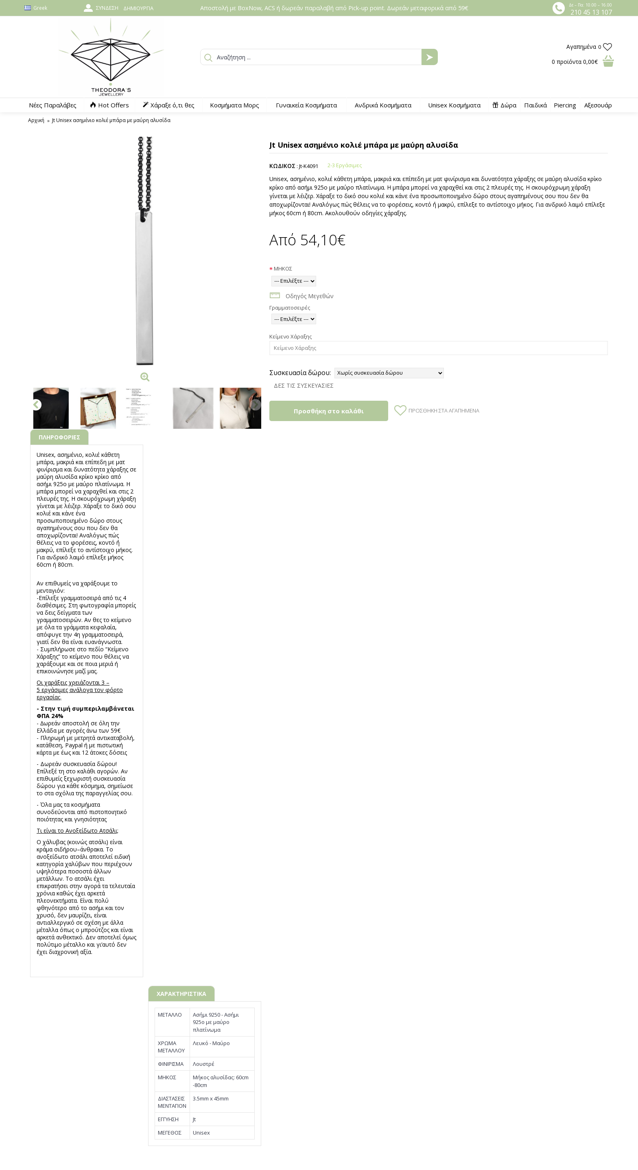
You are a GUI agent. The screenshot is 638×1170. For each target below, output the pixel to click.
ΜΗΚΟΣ (283, 268)
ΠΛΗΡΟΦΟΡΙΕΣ (59, 437)
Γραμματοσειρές (289, 307)
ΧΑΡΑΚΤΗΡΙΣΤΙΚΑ (181, 994)
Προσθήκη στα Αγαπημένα (444, 410)
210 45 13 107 (591, 12)
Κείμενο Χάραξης (290, 336)
